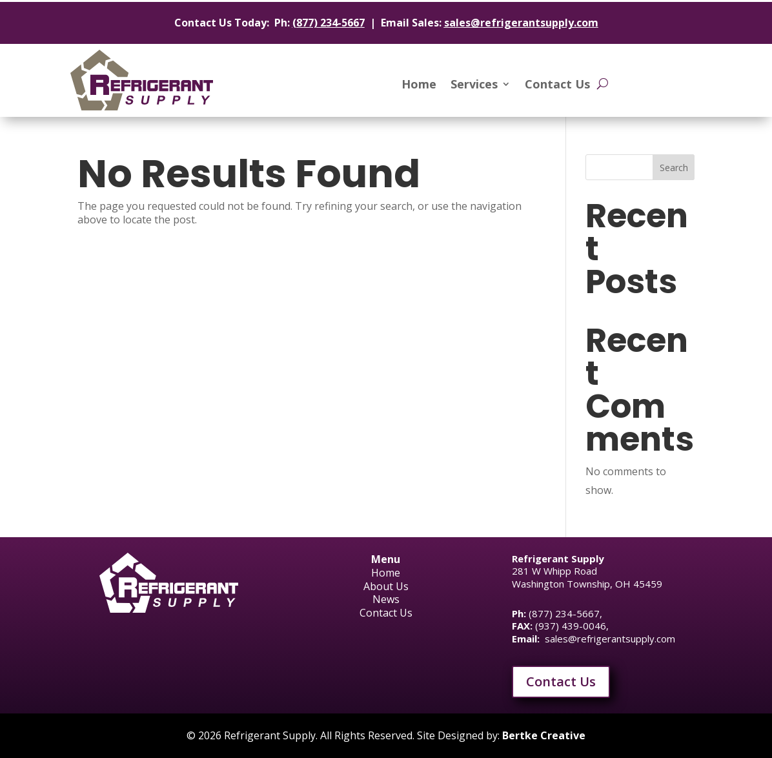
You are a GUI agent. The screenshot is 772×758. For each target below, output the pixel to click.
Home (418, 85)
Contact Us (557, 85)
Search (674, 167)
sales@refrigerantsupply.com (521, 22)
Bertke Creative (543, 735)
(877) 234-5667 (328, 22)
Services (474, 85)
